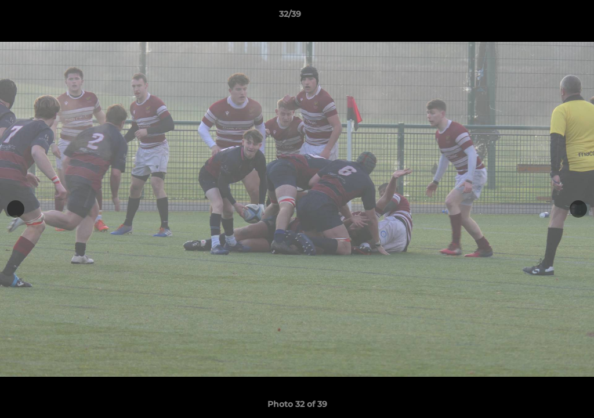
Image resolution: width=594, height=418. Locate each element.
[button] (545, 17)
